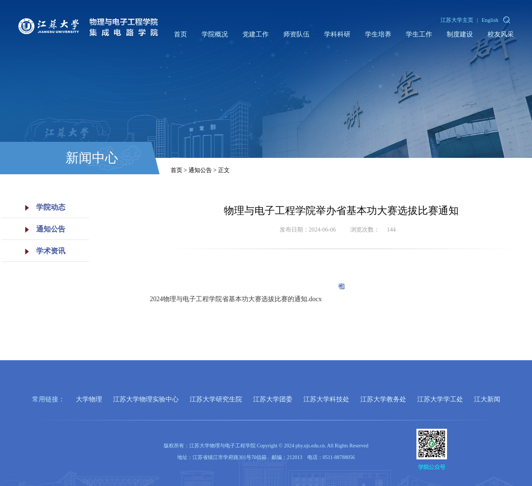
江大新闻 (487, 399)
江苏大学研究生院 (216, 399)
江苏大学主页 (456, 20)
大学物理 (89, 399)
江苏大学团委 (272, 399)
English (490, 20)
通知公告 (41, 229)
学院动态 (41, 207)
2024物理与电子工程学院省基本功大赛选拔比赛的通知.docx (253, 299)
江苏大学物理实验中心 (146, 399)
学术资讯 (41, 251)
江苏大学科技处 (326, 399)
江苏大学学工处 (440, 399)
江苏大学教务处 (383, 399)
